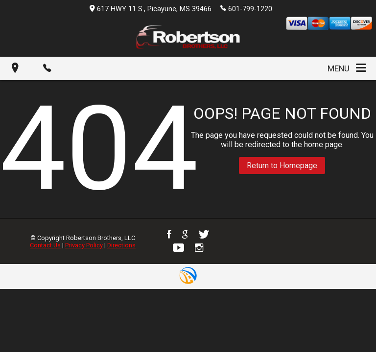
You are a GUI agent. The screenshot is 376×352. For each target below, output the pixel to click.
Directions (121, 245)
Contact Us (45, 245)
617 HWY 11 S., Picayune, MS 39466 (151, 9)
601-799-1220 (246, 8)
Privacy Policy (84, 245)
